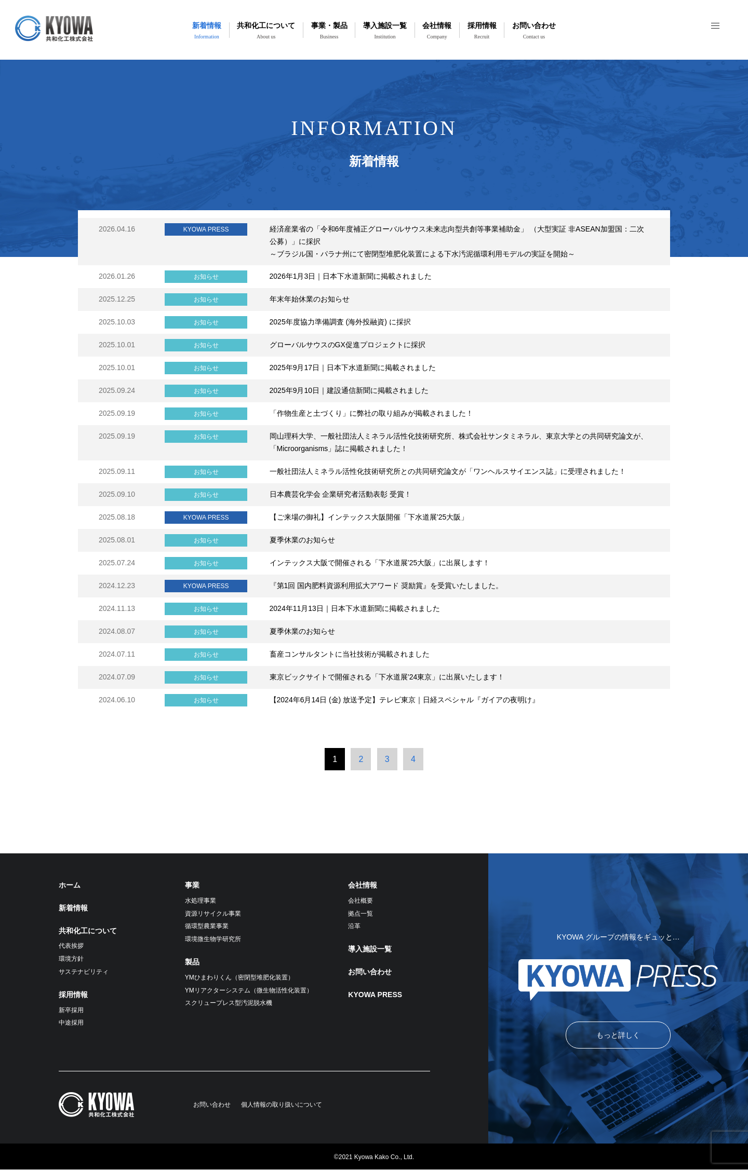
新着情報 (206, 30)
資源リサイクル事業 (213, 913)
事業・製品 (329, 30)
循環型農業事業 (207, 926)
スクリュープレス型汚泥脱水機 (228, 1002)
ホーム (70, 885)
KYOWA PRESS (375, 994)
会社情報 (436, 30)
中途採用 (71, 1022)
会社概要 (360, 900)
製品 (192, 962)
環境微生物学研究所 (213, 939)
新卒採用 (71, 1010)
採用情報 (482, 30)
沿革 (354, 926)
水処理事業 (200, 900)
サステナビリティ (84, 971)
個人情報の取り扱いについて (281, 1104)
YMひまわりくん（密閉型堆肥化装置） (239, 977)
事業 (192, 885)
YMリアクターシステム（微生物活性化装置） (249, 990)
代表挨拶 (71, 945)
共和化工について (266, 30)
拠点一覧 (360, 913)
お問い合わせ (534, 30)
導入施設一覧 (385, 30)
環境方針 (71, 958)
